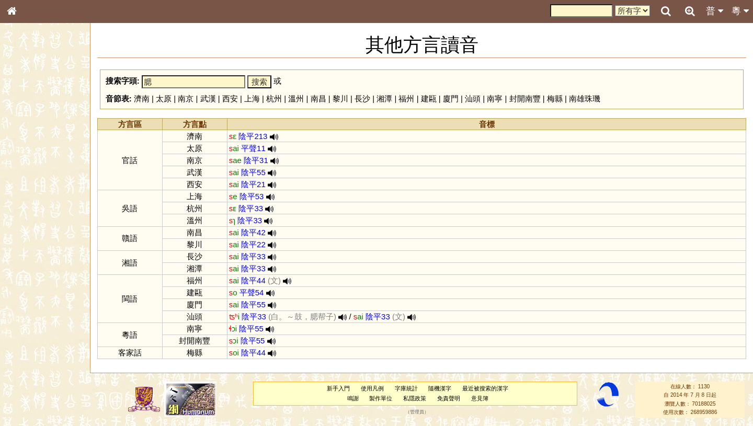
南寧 (495, 98)
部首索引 (25, 140)
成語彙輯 (25, 348)
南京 (185, 98)
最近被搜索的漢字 (485, 388)
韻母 (35, 280)
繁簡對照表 (28, 358)
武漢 (208, 98)
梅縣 (555, 98)
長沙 (362, 98)
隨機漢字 (439, 388)
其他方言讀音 (32, 300)
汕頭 (473, 98)
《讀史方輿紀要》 (38, 338)
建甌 (429, 98)
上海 (252, 98)
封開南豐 (525, 98)
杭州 (274, 98)
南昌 (318, 98)
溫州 (296, 98)
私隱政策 (414, 398)
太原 (164, 98)
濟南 (142, 98)
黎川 (340, 98)
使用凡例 (372, 388)
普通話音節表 (32, 290)
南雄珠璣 (584, 98)
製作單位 (380, 398)
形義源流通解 (32, 180)
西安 (230, 98)
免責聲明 (448, 398)
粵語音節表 (28, 208)
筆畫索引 (25, 150)
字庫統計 (406, 388)
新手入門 (338, 388)
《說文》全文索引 (38, 328)
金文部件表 (28, 170)
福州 (406, 98)
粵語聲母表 (28, 218)
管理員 (417, 412)
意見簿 (479, 398)
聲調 (49, 280)
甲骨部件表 (28, 160)
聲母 (21, 280)
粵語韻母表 (28, 228)
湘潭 (384, 98)
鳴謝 (353, 398)
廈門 (451, 98)
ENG (46, 115)
